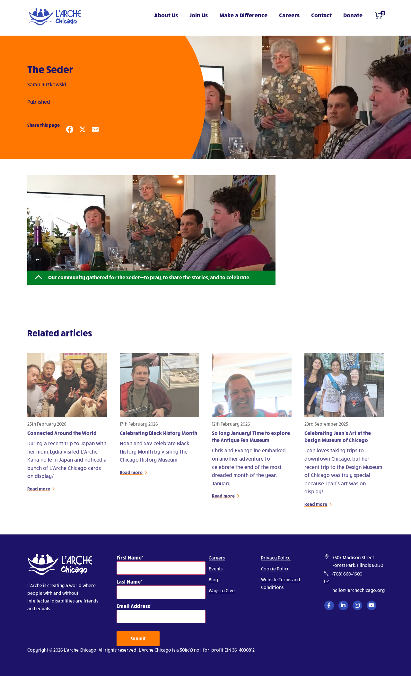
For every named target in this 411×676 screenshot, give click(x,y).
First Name (129, 557)
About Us (166, 15)
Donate (353, 15)
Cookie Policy (275, 568)
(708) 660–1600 (347, 573)
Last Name (129, 581)
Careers (289, 15)
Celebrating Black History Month (158, 435)
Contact (321, 15)
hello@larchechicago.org (358, 590)
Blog (213, 579)
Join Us (198, 15)
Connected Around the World (62, 435)
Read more (38, 491)
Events (216, 568)
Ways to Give (222, 590)
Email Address (133, 606)
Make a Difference (243, 15)
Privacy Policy (276, 557)
